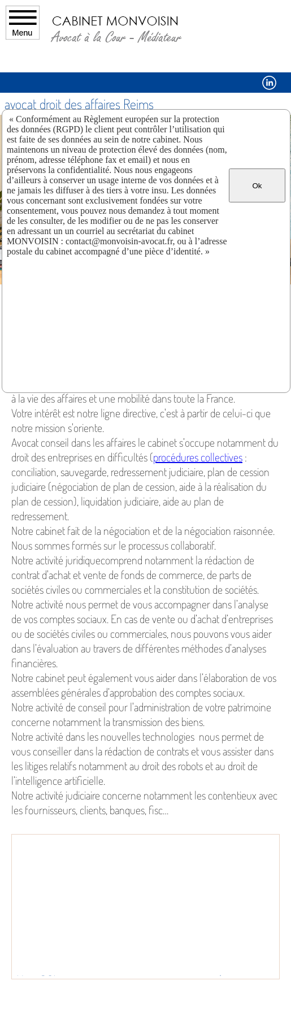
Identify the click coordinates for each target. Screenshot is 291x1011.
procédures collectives (197, 457)
